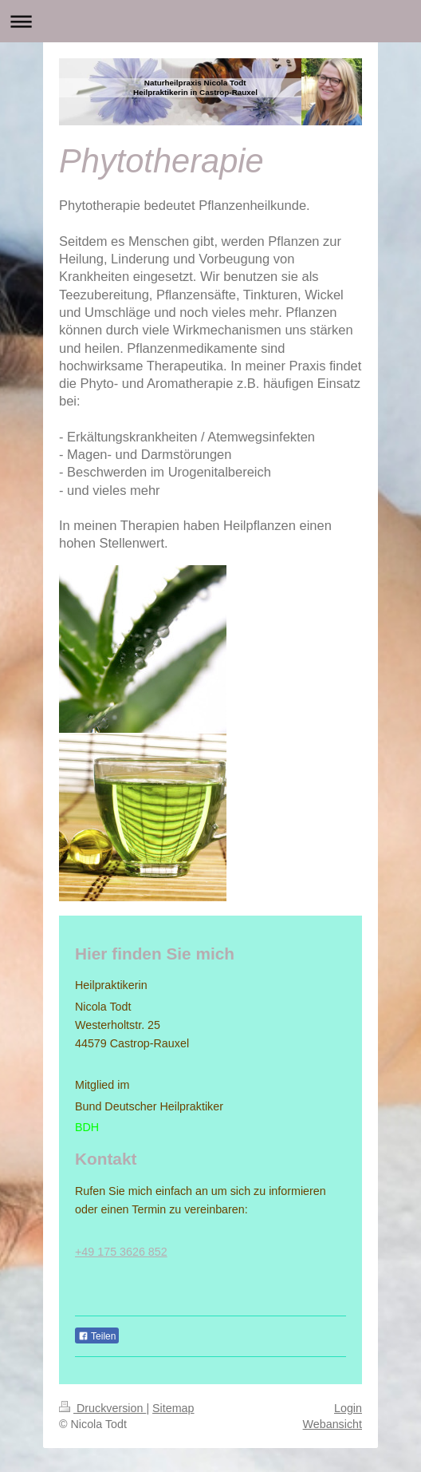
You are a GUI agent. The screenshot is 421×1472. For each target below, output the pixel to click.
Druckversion (102, 1408)
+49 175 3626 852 (121, 1251)
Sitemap (173, 1408)
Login (348, 1408)
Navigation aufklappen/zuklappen (210, 21)
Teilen (97, 1336)
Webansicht (332, 1424)
